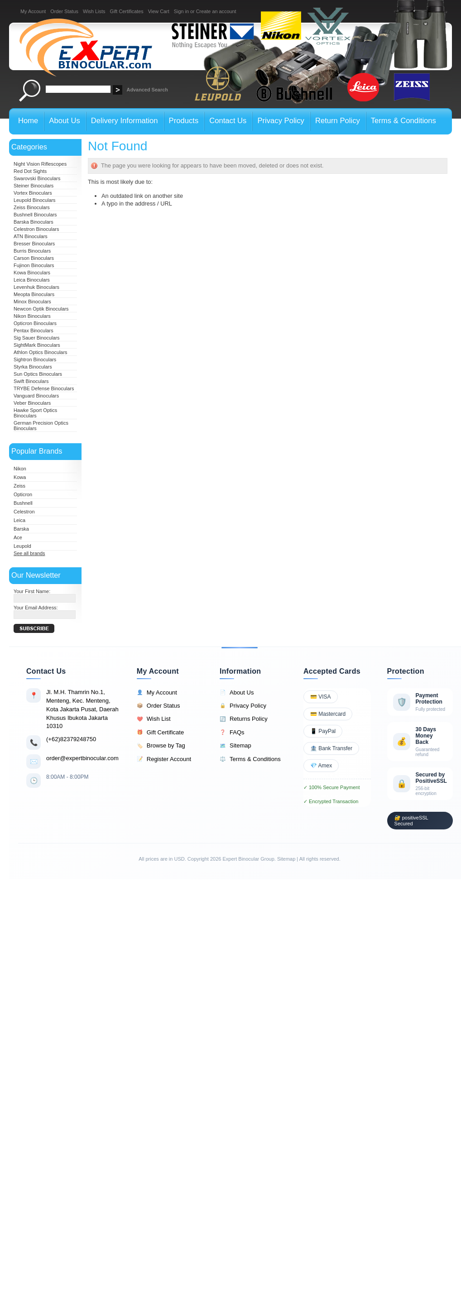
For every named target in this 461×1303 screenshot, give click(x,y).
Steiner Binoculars (33, 185)
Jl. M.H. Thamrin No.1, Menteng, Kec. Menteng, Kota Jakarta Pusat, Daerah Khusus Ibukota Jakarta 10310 (82, 709)
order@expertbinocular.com (82, 758)
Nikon (20, 468)
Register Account (164, 759)
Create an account (216, 11)
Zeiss (19, 486)
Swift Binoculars (31, 381)
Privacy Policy (243, 705)
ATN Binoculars (31, 236)
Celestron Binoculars (36, 229)
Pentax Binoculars (33, 330)
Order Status (64, 11)
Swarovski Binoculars (37, 178)
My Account (33, 11)
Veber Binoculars (32, 403)
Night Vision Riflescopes (40, 164)
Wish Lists (94, 11)
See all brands (29, 553)
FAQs (232, 732)
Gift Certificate (160, 732)
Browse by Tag (161, 745)
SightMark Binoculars (37, 345)
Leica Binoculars (32, 280)
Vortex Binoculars (33, 193)
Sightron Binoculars (35, 359)
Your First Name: (32, 591)
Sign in (181, 11)
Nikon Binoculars (32, 316)
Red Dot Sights (30, 171)
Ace (18, 537)
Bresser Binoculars (34, 243)
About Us (237, 692)
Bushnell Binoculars (35, 214)
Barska (21, 529)
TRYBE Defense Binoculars (44, 388)
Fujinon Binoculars (34, 265)
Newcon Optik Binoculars (41, 308)
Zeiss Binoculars (32, 207)
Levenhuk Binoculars (36, 287)
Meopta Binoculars (34, 294)
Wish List (154, 719)
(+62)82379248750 (71, 739)
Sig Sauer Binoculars (37, 337)
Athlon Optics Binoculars (40, 352)
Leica (19, 520)
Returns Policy (244, 719)
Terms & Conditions (250, 759)
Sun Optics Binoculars (38, 374)
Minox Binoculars (32, 301)
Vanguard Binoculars (36, 395)
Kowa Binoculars (32, 272)
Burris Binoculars (32, 251)
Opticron (23, 494)
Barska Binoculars (33, 222)
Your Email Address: (36, 607)
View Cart (158, 11)
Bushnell (23, 503)
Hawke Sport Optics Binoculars (35, 412)
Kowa (20, 477)
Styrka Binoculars (33, 366)
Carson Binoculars (34, 258)
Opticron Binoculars (35, 323)
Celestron (24, 511)
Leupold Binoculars (35, 200)
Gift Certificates (126, 11)
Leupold (22, 546)
